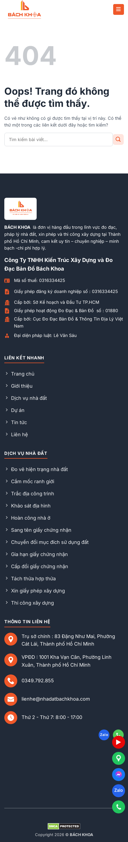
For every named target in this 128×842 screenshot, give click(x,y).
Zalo (118, 790)
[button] (118, 9)
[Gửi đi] (118, 139)
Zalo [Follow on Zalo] (104, 734)
